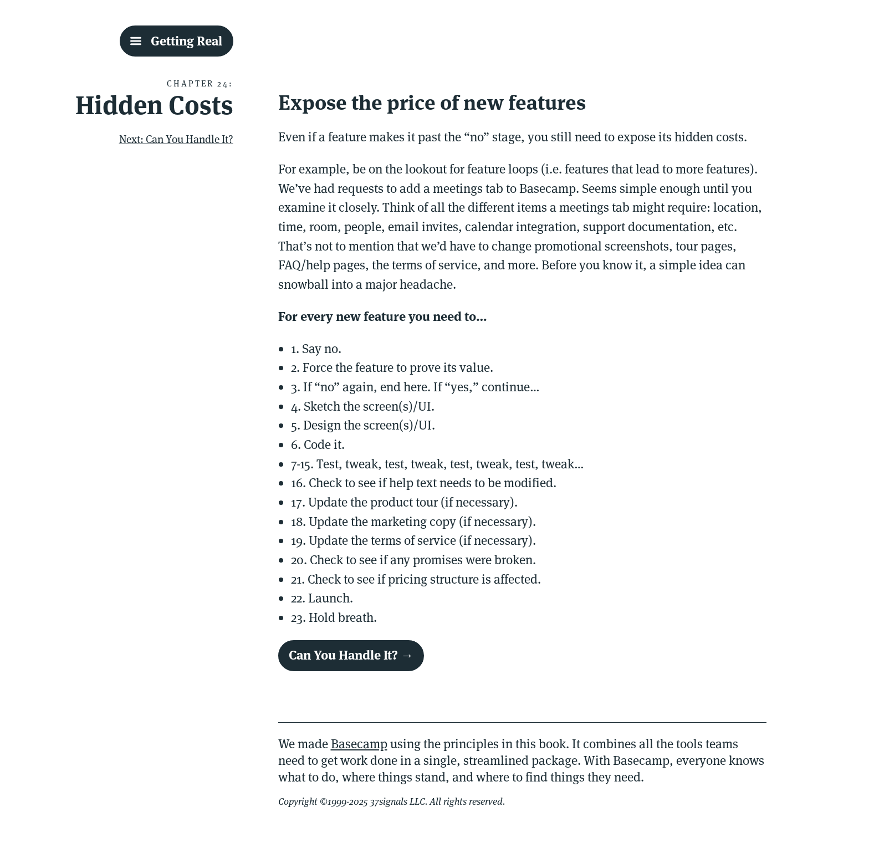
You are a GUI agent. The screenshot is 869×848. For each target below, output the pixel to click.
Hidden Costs (154, 105)
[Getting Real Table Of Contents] (176, 41)
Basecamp (359, 743)
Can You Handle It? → (351, 655)
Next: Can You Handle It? (176, 139)
